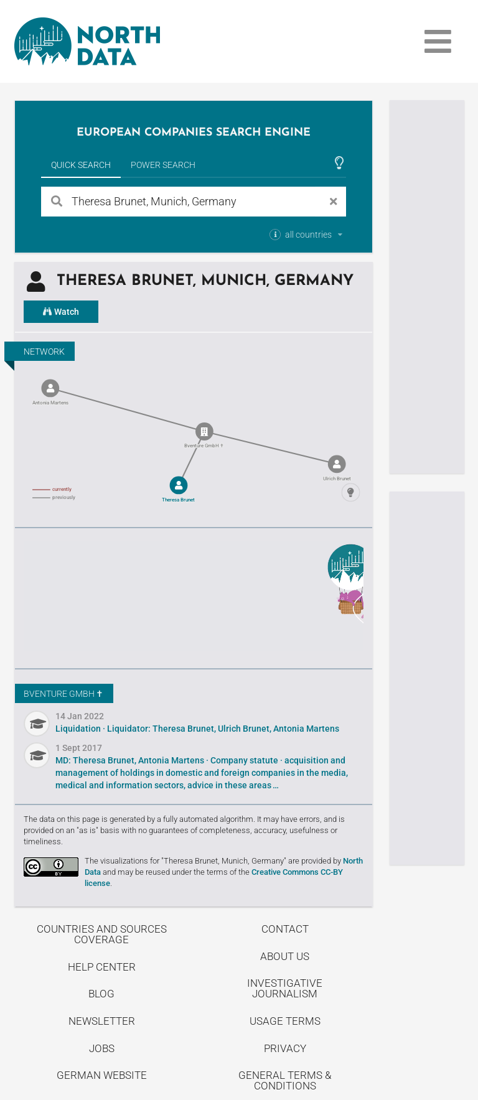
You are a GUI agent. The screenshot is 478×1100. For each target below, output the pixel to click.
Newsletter (101, 1021)
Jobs (102, 1048)
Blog (101, 993)
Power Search (163, 165)
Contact (285, 929)
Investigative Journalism (284, 988)
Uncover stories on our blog (193, 596)
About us (284, 956)
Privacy (285, 1048)
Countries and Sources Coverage (102, 934)
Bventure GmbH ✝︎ (63, 693)
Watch (61, 312)
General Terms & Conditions (284, 1080)
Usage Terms (285, 1021)
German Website (102, 1075)
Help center (102, 967)
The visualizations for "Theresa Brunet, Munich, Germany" (185, 860)
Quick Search (81, 165)
